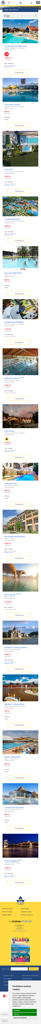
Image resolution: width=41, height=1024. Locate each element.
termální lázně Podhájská (13, 322)
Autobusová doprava (26, 915)
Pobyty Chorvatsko (7, 908)
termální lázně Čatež (12, 219)
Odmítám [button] (16, 1014)
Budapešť (12, 649)
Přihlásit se (33, 969)
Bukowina (11, 485)
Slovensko (7, 106)
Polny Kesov (22, 106)
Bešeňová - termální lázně (14, 704)
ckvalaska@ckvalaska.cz (20, 931)
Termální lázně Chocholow (14, 808)
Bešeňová (23, 706)
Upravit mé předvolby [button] (20, 1017)
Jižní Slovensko (14, 106)
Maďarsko (6, 48)
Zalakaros (12, 380)
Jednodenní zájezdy (26, 911)
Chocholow (11, 809)
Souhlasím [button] (17, 1010)
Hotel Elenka (9, 431)
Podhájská (21, 324)
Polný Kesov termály (12, 105)
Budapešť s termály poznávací (15, 647)
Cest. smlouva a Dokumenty (30, 975)
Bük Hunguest (12, 595)
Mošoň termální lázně (12, 757)
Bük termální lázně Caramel (14, 536)
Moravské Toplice (20, 171)
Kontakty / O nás (8, 975)
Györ (11, 274)
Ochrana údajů (8, 981)
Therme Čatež (13, 221)
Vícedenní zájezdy (7, 915)
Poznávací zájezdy (7, 911)
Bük (11, 538)
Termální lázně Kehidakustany (15, 46)
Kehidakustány (13, 48)
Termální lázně (24, 908)
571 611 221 (20, 929)
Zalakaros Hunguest (14, 378)
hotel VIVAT (8, 169)
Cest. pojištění (8, 978)
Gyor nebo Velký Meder (13, 273)
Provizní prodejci (27, 978)
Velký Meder (22, 432)
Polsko (6, 485)
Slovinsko (6, 171)
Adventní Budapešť (12, 861)
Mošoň (11, 758)
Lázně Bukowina (10, 483)
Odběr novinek (6, 969)
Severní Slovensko (15, 706)
